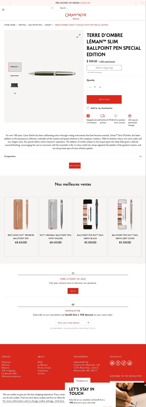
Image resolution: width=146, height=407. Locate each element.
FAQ (40, 361)
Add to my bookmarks (99, 108)
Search (73, 291)
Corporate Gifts (9, 373)
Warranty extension (11, 376)
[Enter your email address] (73, 322)
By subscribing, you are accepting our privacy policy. (73, 328)
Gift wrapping (8, 370)
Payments (6, 361)
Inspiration (43, 370)
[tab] (73, 156)
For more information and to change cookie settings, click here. (34, 400)
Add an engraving (104, 67)
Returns (5, 367)
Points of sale (44, 367)
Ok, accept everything (132, 396)
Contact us (82, 380)
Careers (41, 373)
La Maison (43, 364)
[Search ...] (73, 8)
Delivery (6, 364)
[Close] (142, 3)
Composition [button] (10, 156)
